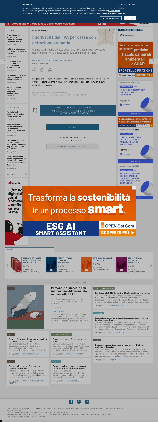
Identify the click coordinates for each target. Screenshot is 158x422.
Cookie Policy (114, 11)
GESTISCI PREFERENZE (111, 18)
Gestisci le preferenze (116, 13)
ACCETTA (130, 18)
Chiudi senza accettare (127, 4)
